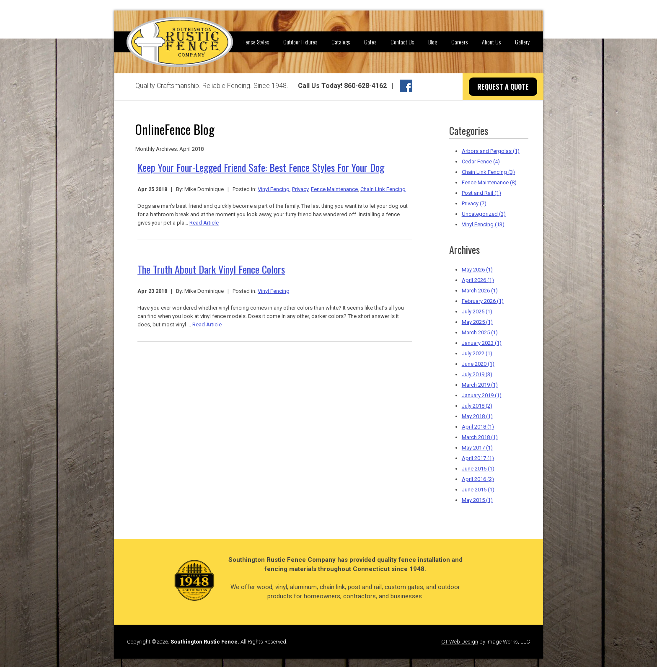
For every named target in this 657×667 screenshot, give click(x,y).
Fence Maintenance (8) (489, 182)
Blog (432, 41)
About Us (491, 41)
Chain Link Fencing (383, 189)
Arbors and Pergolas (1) (491, 151)
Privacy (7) (474, 203)
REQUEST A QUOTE (503, 87)
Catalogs (340, 41)
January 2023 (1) (482, 343)
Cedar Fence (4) (481, 161)
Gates (370, 41)
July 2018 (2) (477, 406)
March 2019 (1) (480, 385)
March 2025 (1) (480, 332)
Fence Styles (256, 41)
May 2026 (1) (477, 269)
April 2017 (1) (478, 458)
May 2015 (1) (477, 500)
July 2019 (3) (477, 374)
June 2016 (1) (478, 468)
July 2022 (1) (477, 353)
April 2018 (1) (478, 427)
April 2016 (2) (478, 479)
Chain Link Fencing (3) (488, 172)
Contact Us (402, 41)
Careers (459, 41)
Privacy (300, 189)
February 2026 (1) (483, 301)
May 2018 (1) (477, 416)
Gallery (522, 41)
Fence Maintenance (334, 189)
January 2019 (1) (482, 395)
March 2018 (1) (480, 437)
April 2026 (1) (478, 280)
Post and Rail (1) (481, 193)
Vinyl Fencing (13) (483, 224)
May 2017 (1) (477, 448)
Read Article (204, 223)
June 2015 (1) (478, 489)
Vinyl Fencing (274, 189)
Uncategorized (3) (484, 214)
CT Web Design (459, 642)
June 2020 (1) (478, 364)
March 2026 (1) (480, 290)
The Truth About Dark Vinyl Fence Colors (211, 269)
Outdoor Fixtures (300, 41)
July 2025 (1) (477, 311)
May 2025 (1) (477, 322)
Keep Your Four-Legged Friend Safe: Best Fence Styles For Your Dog (260, 167)
